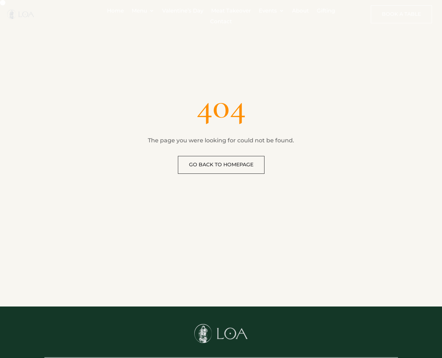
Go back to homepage (221, 164)
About (300, 11)
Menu (139, 11)
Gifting (326, 11)
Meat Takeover (231, 11)
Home (115, 11)
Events (268, 11)
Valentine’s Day (182, 11)
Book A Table (401, 14)
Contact (221, 22)
